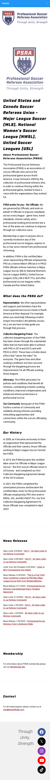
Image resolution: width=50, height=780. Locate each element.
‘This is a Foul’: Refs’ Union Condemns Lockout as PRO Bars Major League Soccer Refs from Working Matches (24, 578)
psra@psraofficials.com (13, 710)
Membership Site (17, 667)
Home (5, 3)
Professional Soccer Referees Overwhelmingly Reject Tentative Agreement (24, 589)
